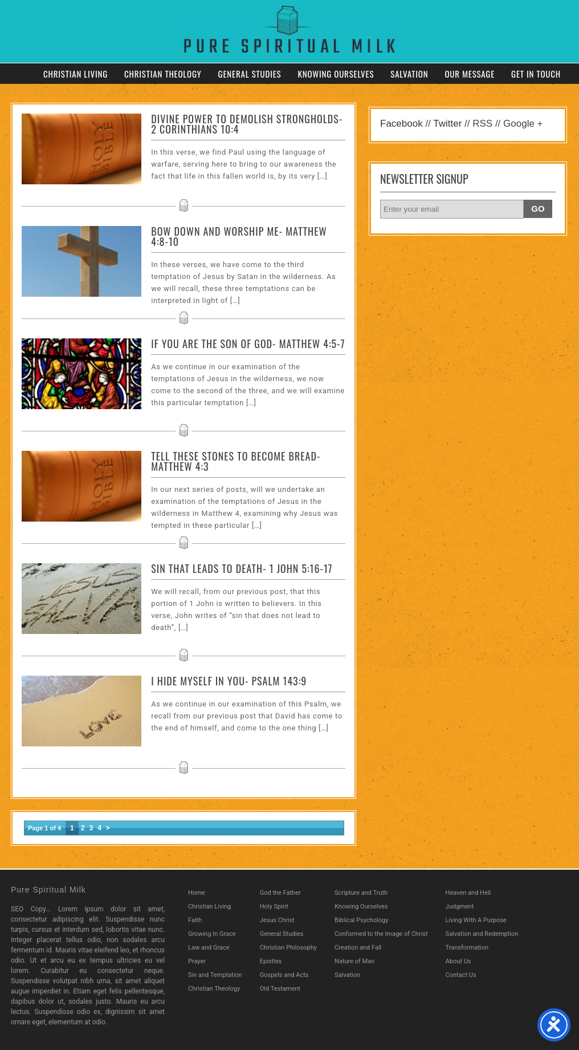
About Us (458, 961)
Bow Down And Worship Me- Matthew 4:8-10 (239, 236)
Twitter (447, 123)
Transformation (467, 947)
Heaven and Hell (468, 892)
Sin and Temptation (215, 975)
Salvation (409, 73)
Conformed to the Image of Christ (381, 934)
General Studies (250, 73)
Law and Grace (208, 947)
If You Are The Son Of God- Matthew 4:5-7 (248, 343)
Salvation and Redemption (482, 934)
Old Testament (280, 988)
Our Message (470, 73)
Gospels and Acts (284, 975)
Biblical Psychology (361, 920)
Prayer (197, 961)
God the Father (280, 892)
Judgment (460, 906)
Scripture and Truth (361, 892)
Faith (195, 920)
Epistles (271, 961)
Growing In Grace (212, 934)
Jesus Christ (277, 920)
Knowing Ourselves (335, 73)
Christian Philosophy (288, 947)
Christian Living (75, 73)
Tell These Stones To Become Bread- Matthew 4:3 (235, 461)
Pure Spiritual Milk (48, 889)
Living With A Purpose (476, 920)
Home (196, 892)
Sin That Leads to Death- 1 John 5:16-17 (241, 568)
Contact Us (461, 975)
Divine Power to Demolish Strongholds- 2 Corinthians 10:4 (246, 123)
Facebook (401, 123)
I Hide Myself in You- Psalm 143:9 (229, 680)
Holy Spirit (274, 906)
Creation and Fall (358, 947)
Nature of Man (354, 961)
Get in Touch (536, 73)
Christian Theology (163, 73)
